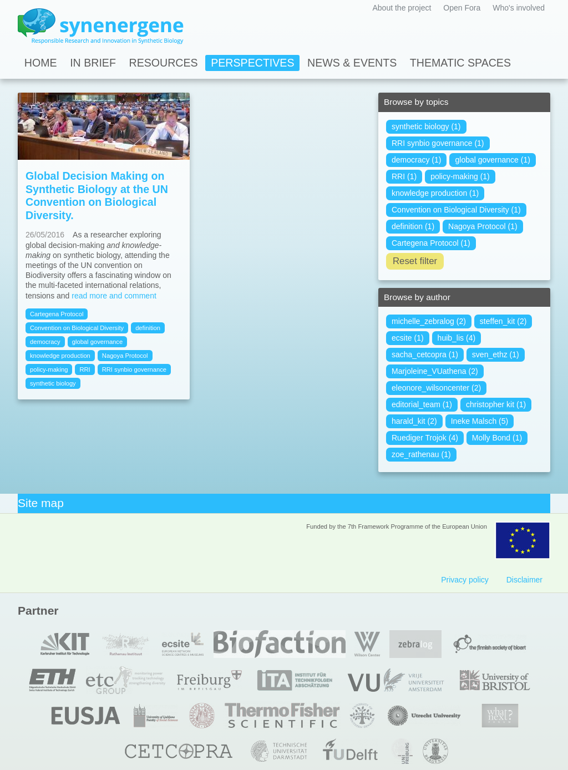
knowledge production (60, 355)
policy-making (49, 369)
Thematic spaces (460, 63)
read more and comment (114, 295)
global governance (97, 341)
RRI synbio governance (134, 369)
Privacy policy (465, 579)
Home (40, 63)
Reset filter (415, 261)
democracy (45, 341)
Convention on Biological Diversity (77, 328)
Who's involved (519, 7)
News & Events (352, 63)
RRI (84, 369)
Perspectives (252, 63)
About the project (401, 7)
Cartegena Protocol (56, 314)
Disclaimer (524, 579)
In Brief (93, 63)
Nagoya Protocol (125, 355)
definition (147, 328)
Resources (163, 63)
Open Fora (461, 7)
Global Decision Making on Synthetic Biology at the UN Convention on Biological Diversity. (97, 195)
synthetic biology (53, 383)
